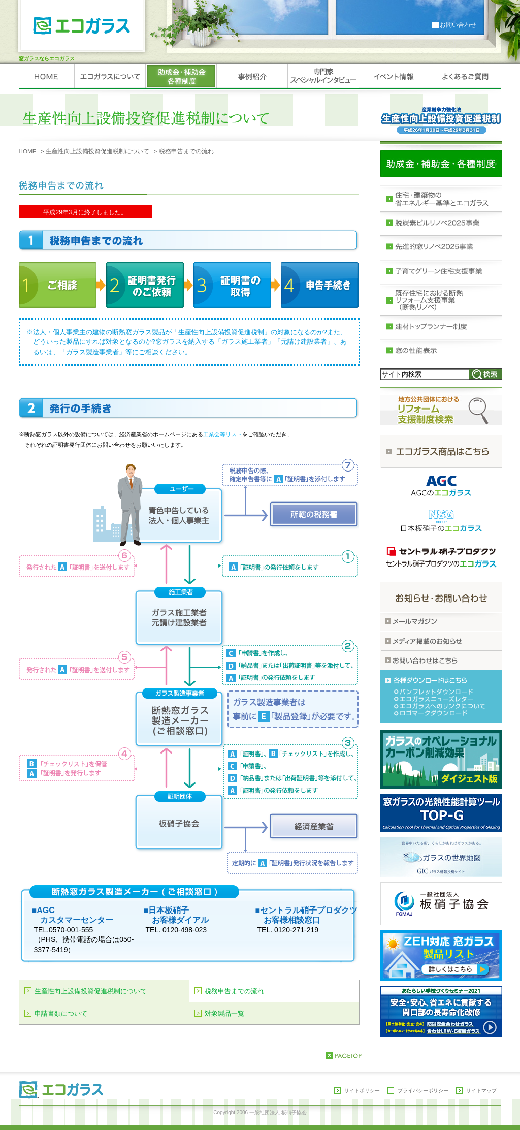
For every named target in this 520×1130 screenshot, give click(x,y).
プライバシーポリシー (423, 1090)
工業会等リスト (222, 434)
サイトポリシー (362, 1090)
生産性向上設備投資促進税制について (97, 151)
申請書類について (61, 1013)
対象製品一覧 (224, 1013)
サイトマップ (481, 1090)
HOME (28, 151)
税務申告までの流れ (234, 991)
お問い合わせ (458, 24)
